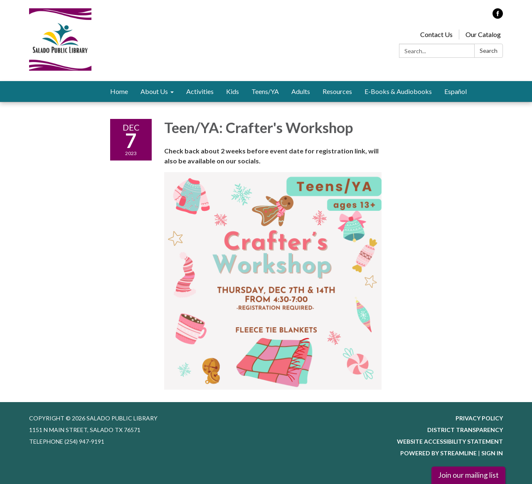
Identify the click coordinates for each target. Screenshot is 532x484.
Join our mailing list (468, 475)
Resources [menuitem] (337, 91)
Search (489, 50)
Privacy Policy (479, 418)
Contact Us (436, 34)
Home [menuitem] (119, 91)
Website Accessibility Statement (450, 441)
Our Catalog (483, 34)
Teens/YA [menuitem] (265, 91)
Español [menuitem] (455, 91)
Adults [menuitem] (300, 91)
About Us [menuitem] (154, 91)
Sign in (492, 453)
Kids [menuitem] (232, 91)
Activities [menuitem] (200, 91)
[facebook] (498, 16)
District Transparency (465, 429)
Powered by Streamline (438, 453)
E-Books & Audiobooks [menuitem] (398, 91)
